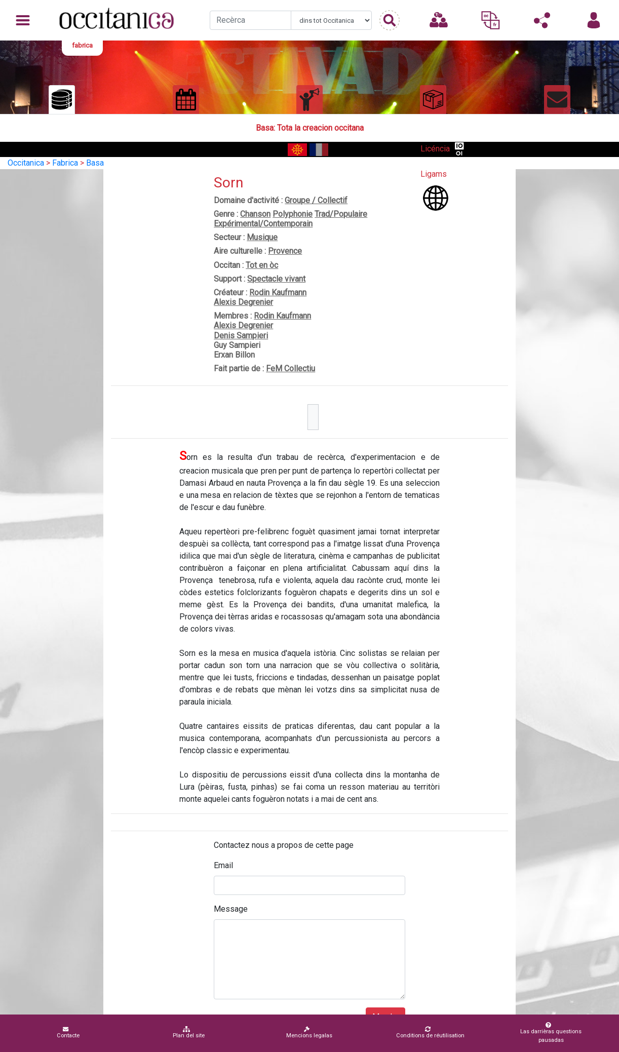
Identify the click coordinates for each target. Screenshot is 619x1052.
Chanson (255, 214)
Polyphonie (293, 214)
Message (231, 909)
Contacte (68, 1032)
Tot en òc (262, 265)
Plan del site (189, 1032)
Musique (262, 237)
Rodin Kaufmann (277, 292)
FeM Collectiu (290, 368)
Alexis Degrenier (243, 302)
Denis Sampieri (241, 335)
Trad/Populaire (341, 214)
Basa (95, 163)
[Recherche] (250, 20)
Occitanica (26, 163)
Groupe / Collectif (316, 200)
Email (223, 865)
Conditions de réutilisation (430, 1032)
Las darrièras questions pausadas (548, 1032)
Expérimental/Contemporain (263, 223)
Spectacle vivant (276, 279)
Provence (285, 251)
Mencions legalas (309, 1032)
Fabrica (65, 163)
